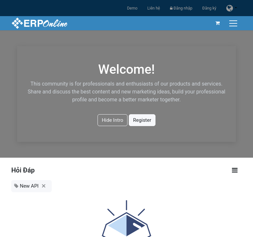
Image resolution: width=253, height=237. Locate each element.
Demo (132, 8)
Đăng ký (209, 8)
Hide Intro (112, 120)
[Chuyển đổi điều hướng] (234, 23)
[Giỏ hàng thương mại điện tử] (218, 23)
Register (142, 120)
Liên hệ (153, 8)
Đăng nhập (181, 8)
